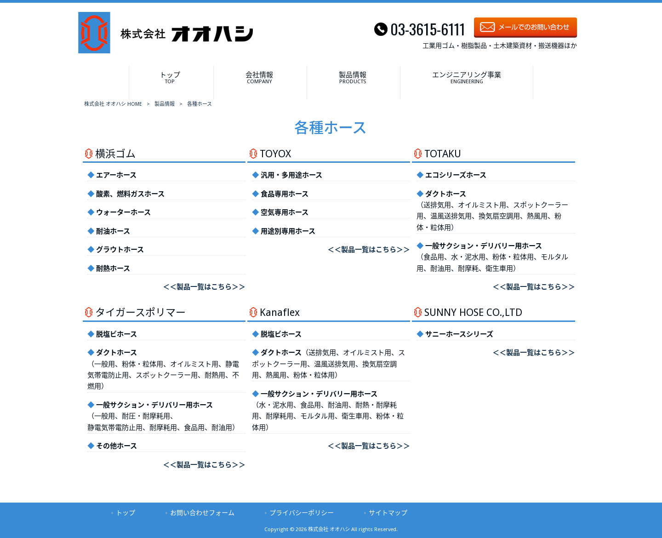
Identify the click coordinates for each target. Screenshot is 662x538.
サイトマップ (388, 512)
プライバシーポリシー (301, 512)
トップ (125, 512)
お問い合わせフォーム (202, 512)
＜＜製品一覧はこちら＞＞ (204, 287)
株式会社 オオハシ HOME (113, 104)
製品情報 (164, 104)
